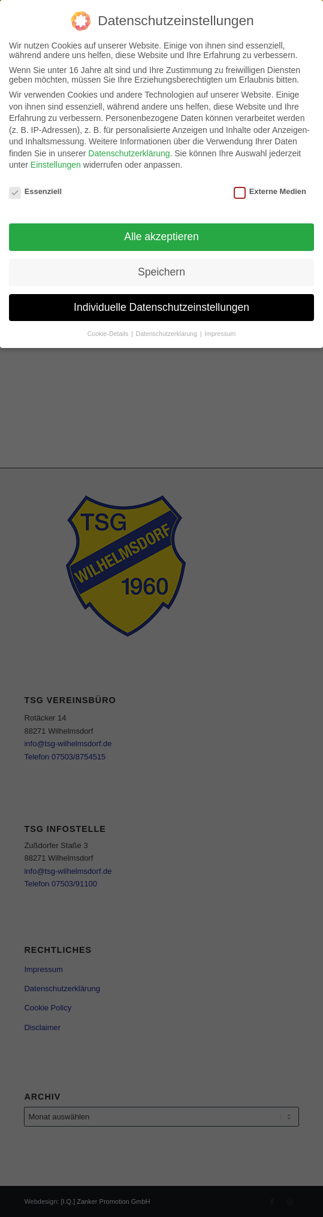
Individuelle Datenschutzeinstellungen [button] (161, 305)
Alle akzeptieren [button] (161, 235)
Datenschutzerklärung (129, 152)
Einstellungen (56, 163)
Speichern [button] (161, 271)
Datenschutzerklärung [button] (167, 331)
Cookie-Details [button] (108, 331)
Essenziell (35, 190)
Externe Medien (270, 190)
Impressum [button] (220, 331)
